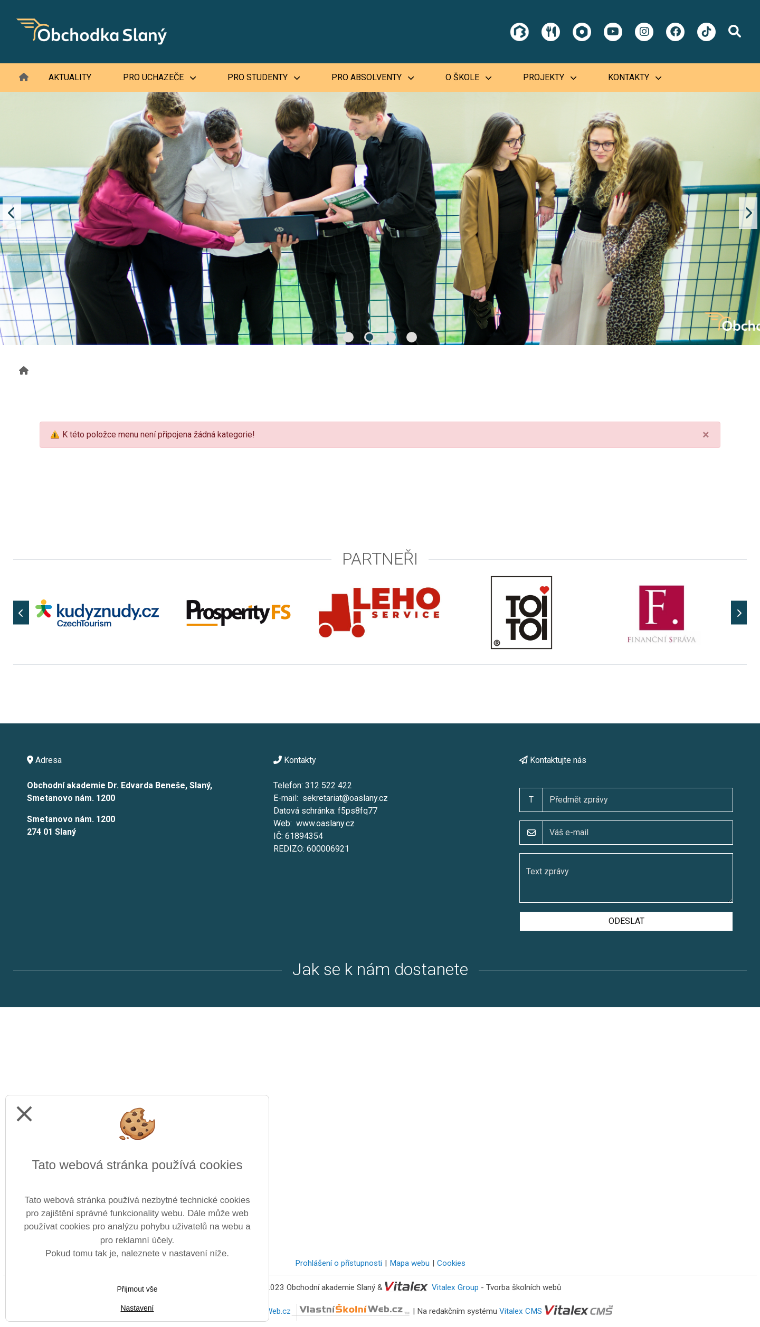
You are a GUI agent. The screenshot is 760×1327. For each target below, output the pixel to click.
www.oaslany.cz (325, 823)
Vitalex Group (455, 1287)
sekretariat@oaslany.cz (345, 798)
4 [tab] (411, 337)
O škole (468, 77)
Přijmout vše (137, 1289)
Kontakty (634, 77)
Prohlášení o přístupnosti (338, 1263)
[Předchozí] (21, 613)
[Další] (739, 613)
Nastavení (137, 1308)
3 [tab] (390, 337)
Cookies (451, 1263)
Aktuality (70, 77)
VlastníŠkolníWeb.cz (316, 1311)
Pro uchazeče (159, 77)
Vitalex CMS (520, 1311)
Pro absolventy (372, 77)
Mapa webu (410, 1263)
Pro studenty (263, 77)
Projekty (549, 77)
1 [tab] (348, 337)
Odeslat (626, 921)
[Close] (706, 434)
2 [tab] (369, 337)
